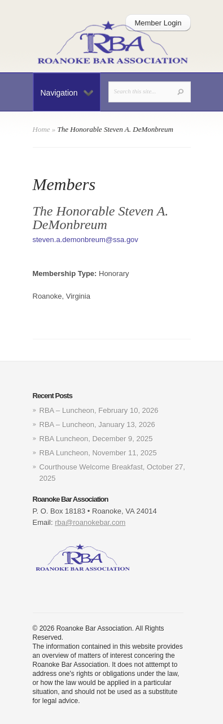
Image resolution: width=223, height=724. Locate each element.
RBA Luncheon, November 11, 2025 (98, 453)
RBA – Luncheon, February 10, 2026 (99, 410)
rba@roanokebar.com (90, 522)
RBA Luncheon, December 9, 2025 (96, 438)
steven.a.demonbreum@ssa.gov (85, 239)
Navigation (67, 92)
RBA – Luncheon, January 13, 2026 (97, 424)
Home (41, 129)
